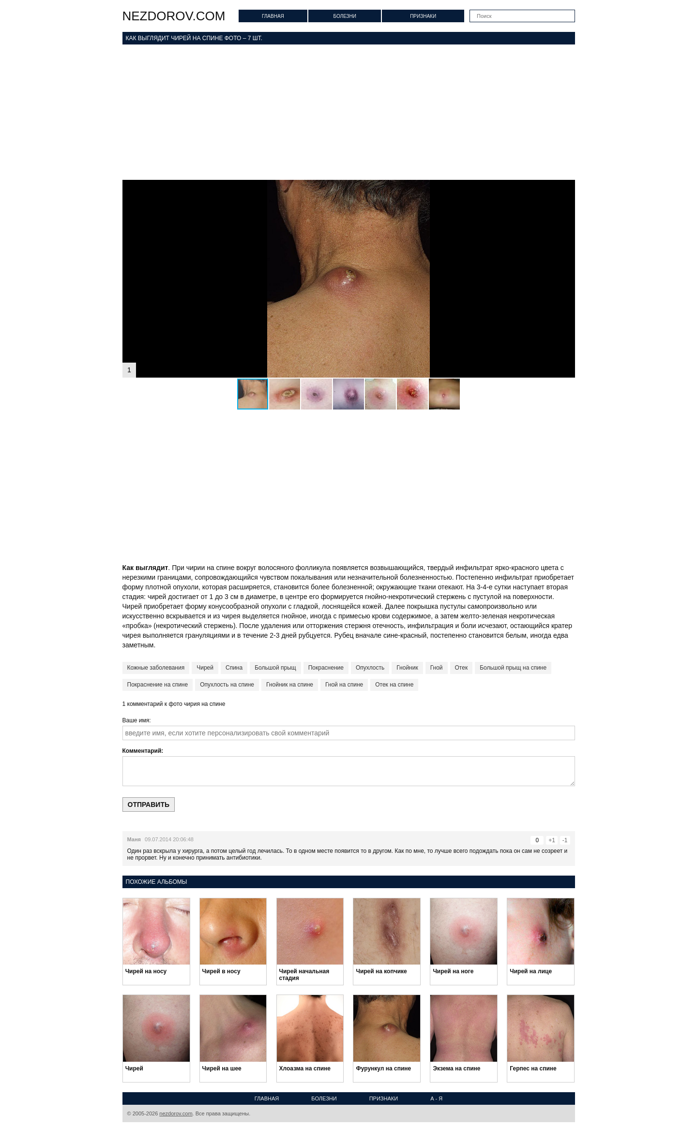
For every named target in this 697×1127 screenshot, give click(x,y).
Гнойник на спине (289, 684)
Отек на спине (394, 684)
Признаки (423, 16)
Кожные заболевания (156, 667)
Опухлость (370, 667)
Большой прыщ (275, 667)
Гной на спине (344, 684)
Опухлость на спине (227, 684)
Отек (461, 667)
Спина (234, 667)
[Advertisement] (348, 112)
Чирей (205, 667)
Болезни (344, 16)
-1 (565, 840)
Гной (436, 667)
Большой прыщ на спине (513, 667)
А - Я (436, 1098)
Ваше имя (136, 720)
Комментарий (142, 750)
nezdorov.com (174, 16)
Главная (273, 16)
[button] (566, 188)
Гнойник (407, 667)
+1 (551, 840)
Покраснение (326, 667)
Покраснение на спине (157, 684)
